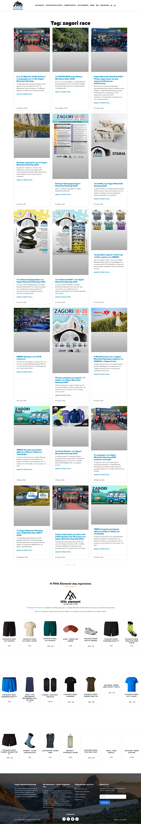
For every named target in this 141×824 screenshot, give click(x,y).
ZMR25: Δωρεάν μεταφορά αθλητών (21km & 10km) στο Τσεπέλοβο (29, 452)
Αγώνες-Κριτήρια (80, 797)
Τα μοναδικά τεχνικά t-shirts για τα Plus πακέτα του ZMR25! (108, 256)
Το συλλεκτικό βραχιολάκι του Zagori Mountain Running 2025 (31, 281)
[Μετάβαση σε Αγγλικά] (111, 5)
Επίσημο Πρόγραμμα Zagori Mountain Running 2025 (67, 185)
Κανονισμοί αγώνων (81, 789)
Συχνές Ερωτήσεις (80, 794)
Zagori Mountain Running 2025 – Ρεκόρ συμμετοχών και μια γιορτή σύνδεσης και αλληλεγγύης (109, 80)
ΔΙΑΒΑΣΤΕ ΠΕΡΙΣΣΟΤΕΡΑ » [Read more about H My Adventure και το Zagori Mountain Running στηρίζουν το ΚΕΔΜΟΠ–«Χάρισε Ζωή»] (102, 374)
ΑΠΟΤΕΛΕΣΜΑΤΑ (83, 5)
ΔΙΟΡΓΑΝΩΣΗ (39, 5)
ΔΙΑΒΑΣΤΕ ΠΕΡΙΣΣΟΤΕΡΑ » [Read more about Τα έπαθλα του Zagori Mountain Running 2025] (102, 199)
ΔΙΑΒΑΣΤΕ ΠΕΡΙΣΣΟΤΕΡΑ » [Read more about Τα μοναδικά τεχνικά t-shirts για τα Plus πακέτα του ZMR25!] (102, 272)
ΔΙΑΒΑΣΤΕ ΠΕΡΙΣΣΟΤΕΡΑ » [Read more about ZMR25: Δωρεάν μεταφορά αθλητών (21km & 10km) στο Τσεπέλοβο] (25, 469)
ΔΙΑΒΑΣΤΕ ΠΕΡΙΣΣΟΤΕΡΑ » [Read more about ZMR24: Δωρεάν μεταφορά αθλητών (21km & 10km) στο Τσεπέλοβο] (102, 549)
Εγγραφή (105, 802)
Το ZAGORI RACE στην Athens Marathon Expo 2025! (68, 77)
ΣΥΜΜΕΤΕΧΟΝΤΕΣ (70, 5)
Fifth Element (39, 608)
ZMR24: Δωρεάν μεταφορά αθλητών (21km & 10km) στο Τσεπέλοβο (107, 531)
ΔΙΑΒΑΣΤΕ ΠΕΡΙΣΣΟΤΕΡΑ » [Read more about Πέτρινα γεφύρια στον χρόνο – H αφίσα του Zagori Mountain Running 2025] (63, 395)
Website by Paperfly (120, 820)
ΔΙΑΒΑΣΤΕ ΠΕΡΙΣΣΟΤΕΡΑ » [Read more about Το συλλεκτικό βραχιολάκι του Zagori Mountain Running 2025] (25, 297)
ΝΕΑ (97, 5)
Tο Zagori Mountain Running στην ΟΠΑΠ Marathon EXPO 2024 (30, 533)
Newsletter (78, 799)
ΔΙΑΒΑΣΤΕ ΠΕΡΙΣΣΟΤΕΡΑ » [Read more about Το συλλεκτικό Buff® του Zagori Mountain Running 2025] (63, 297)
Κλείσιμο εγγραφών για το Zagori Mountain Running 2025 (32, 163)
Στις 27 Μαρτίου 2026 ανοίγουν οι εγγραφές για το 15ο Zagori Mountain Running (31, 78)
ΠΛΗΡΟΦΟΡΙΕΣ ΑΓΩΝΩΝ (54, 5)
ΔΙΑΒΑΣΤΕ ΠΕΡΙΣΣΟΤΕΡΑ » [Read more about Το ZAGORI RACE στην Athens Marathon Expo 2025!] (63, 92)
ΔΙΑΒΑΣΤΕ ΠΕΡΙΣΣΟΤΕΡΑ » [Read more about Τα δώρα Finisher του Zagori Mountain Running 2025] (63, 469)
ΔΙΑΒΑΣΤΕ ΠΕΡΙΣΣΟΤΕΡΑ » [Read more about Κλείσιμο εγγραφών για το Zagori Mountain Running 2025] (25, 180)
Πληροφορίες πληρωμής (82, 791)
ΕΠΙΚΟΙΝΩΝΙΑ (104, 5)
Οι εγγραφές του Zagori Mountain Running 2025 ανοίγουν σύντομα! (105, 457)
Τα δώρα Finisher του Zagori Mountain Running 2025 (68, 452)
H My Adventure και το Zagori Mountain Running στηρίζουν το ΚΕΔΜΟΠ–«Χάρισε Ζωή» (108, 359)
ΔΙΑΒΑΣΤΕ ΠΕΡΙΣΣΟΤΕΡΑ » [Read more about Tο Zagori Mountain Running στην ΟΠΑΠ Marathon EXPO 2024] (25, 550)
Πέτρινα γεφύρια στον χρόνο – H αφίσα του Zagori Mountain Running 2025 (70, 380)
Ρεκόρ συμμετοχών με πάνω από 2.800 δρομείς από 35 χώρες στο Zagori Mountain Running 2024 (70, 536)
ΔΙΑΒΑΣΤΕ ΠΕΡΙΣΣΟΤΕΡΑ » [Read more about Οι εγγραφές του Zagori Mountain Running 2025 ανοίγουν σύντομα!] (102, 475)
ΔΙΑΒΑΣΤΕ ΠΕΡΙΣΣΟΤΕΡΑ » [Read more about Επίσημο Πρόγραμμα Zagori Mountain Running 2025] (63, 194)
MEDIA (92, 5)
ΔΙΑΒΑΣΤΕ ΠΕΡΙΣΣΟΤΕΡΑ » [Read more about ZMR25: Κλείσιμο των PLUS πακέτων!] (25, 372)
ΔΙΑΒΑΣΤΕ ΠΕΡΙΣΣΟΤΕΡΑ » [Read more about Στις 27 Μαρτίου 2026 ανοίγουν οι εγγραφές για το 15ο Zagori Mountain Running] (25, 94)
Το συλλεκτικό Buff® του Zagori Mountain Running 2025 (69, 281)
